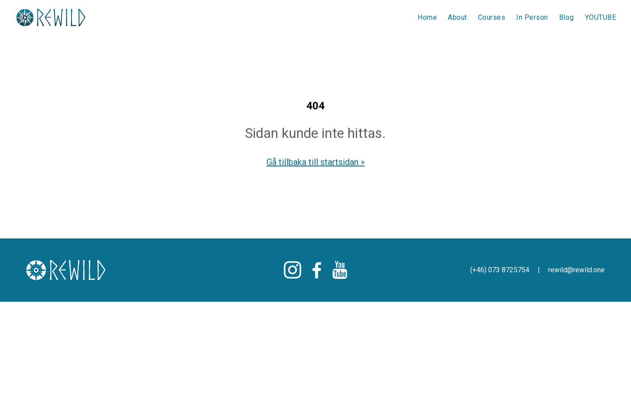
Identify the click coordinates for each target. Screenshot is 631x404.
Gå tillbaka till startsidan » (315, 162)
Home (427, 17)
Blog (566, 17)
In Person (532, 17)
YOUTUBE (601, 17)
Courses (492, 17)
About (457, 17)
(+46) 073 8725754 (500, 270)
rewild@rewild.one (576, 270)
